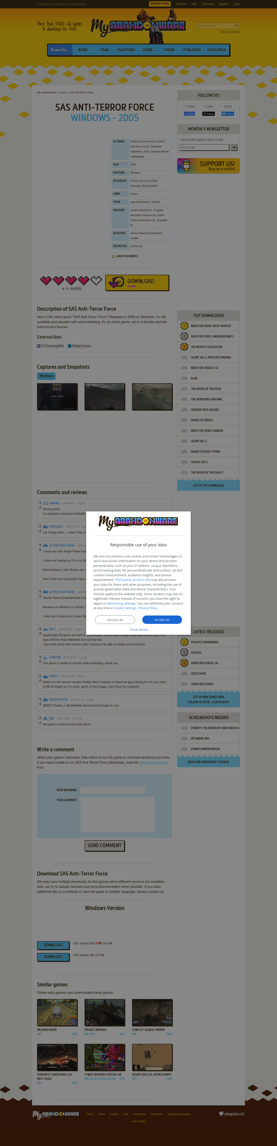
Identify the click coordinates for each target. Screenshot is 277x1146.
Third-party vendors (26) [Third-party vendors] (132, 580)
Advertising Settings (121, 603)
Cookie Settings (125, 608)
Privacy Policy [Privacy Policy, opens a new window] (148, 608)
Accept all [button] (162, 619)
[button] (138, 629)
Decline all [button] (115, 619)
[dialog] (138, 573)
